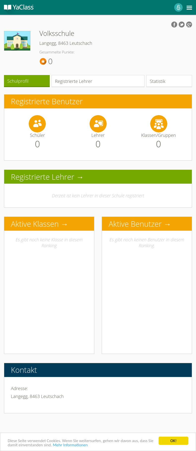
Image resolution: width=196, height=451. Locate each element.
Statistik (157, 81)
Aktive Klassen (35, 224)
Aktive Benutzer (135, 224)
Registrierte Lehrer (73, 81)
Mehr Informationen (70, 445)
